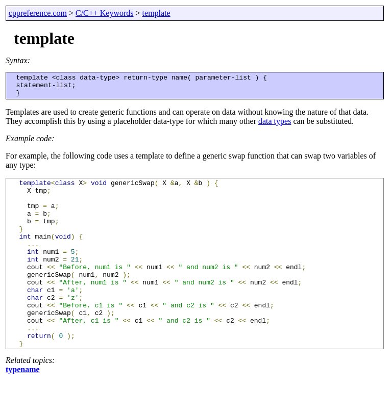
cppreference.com (38, 13)
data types (274, 125)
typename (23, 407)
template (156, 13)
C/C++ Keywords (105, 13)
